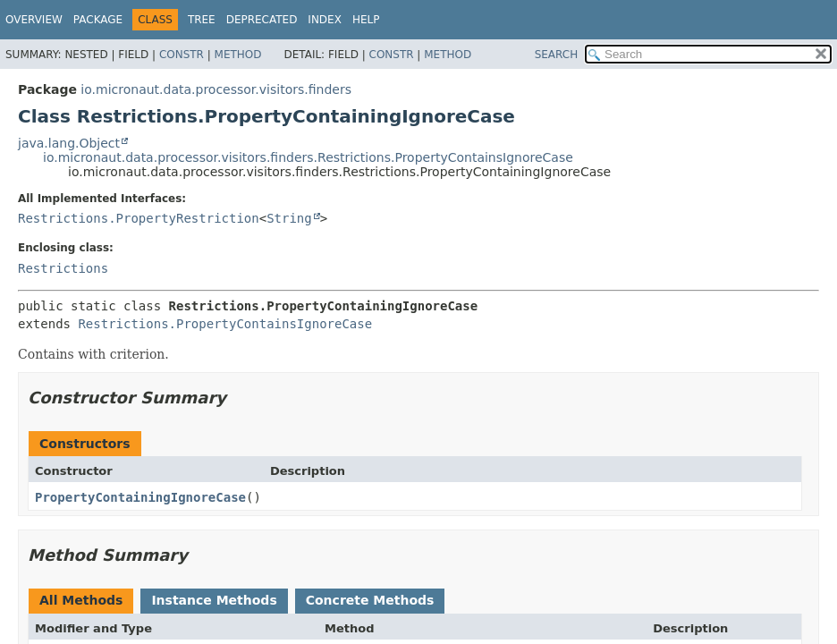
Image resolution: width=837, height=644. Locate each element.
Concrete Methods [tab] (370, 600)
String (289, 218)
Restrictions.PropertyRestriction (138, 218)
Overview (34, 19)
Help (366, 19)
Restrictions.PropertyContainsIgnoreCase (225, 324)
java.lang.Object (69, 143)
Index (325, 19)
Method (238, 54)
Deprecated (262, 19)
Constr (181, 54)
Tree (202, 19)
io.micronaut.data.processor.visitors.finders (215, 89)
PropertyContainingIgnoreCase (140, 497)
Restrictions (63, 268)
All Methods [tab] (81, 600)
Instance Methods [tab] (213, 600)
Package (98, 19)
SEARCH (557, 54)
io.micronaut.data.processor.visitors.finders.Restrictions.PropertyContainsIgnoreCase (308, 157)
